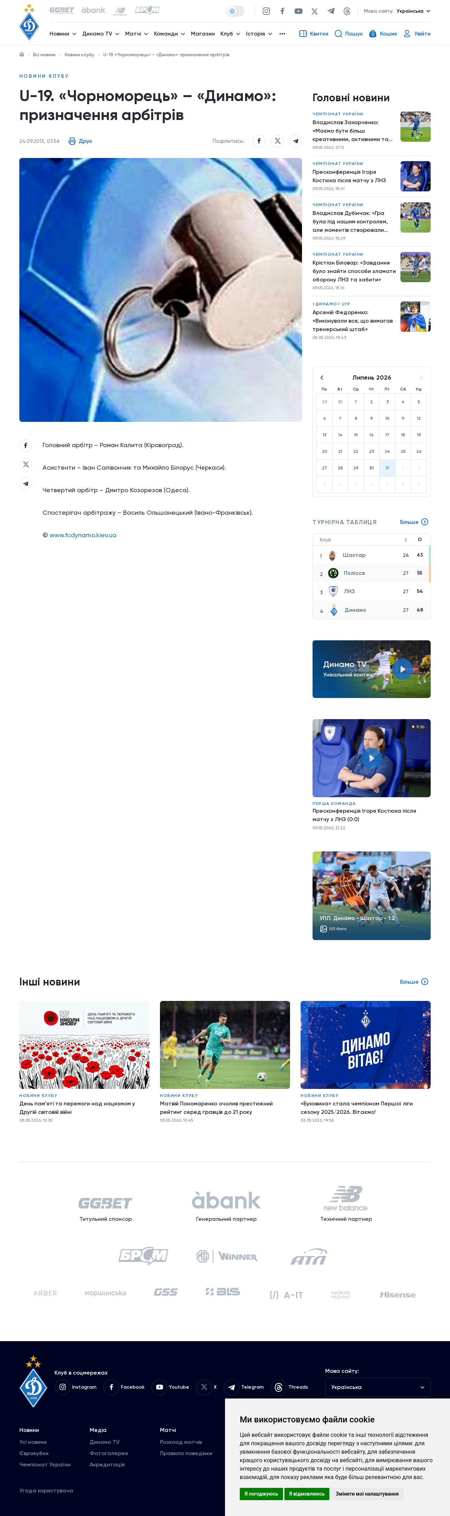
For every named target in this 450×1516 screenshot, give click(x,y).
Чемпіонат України (338, 114)
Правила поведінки (186, 1453)
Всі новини (44, 54)
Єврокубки (34, 1453)
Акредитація (107, 1464)
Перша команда (334, 803)
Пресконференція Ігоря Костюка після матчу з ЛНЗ (349, 176)
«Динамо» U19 (331, 304)
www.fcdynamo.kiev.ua (83, 535)
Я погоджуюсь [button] (261, 1494)
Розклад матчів (181, 1442)
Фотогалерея (109, 1453)
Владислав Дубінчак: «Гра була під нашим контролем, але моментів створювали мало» (350, 222)
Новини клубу (79, 54)
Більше (414, 522)
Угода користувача (46, 1490)
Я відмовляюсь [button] (307, 1494)
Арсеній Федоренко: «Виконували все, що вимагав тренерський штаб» (353, 320)
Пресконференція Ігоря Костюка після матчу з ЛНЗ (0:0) (364, 815)
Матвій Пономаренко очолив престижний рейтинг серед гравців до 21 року (216, 1107)
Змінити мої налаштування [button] (367, 1494)
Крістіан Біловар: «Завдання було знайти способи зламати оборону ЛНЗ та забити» (354, 271)
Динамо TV (105, 1442)
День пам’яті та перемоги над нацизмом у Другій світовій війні (77, 1107)
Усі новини (33, 1442)
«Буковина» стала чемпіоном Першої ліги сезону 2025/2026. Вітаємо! (357, 1107)
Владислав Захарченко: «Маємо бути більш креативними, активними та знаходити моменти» (350, 131)
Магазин (203, 33)
